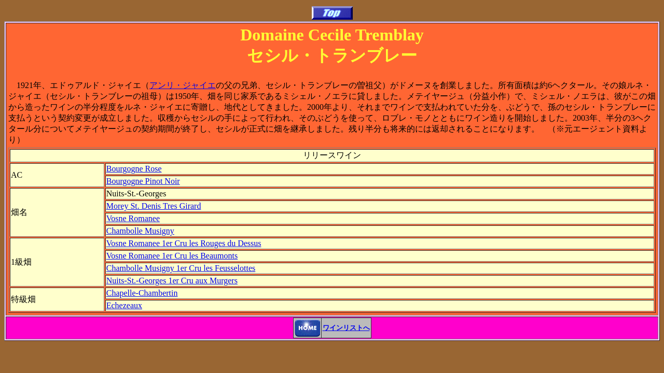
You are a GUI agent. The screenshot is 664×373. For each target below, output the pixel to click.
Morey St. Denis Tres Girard (153, 206)
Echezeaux (124, 305)
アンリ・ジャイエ (182, 85)
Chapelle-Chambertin (142, 293)
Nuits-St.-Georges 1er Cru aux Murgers (172, 280)
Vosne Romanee (133, 218)
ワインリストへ (346, 328)
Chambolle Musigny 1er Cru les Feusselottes (181, 268)
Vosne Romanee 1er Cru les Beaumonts (172, 255)
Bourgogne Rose (134, 168)
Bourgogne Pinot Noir (143, 181)
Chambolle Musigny (140, 230)
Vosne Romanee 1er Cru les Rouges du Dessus (183, 243)
